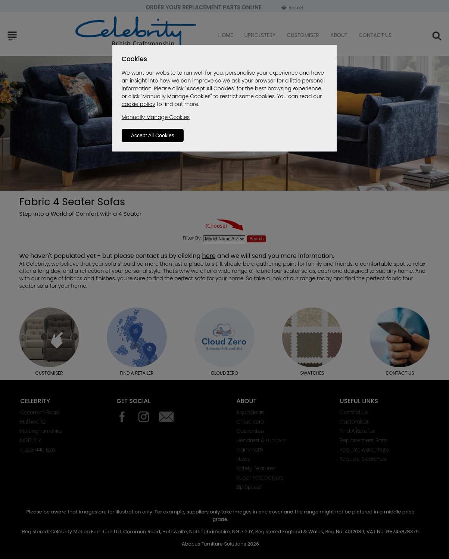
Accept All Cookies (152, 135)
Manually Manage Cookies (156, 117)
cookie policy (138, 104)
